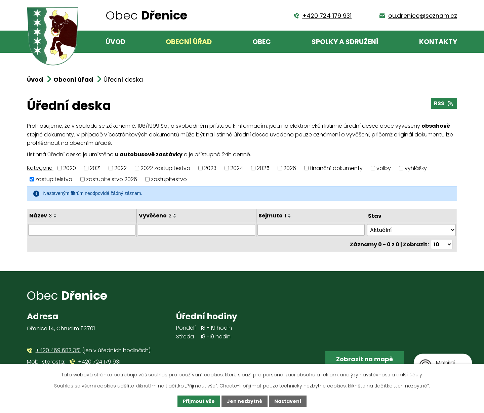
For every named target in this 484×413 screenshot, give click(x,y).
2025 (263, 168)
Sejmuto (272, 215)
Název (40, 215)
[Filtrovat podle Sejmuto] (311, 230)
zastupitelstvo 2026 (111, 179)
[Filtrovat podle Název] (81, 230)
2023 (210, 168)
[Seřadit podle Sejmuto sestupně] (289, 217)
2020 (69, 168)
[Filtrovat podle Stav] (411, 230)
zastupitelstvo (53, 179)
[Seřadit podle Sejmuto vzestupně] (289, 214)
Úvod (115, 41)
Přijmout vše (199, 401)
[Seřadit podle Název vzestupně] (55, 214)
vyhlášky (416, 168)
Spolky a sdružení (345, 41)
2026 (289, 168)
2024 (236, 168)
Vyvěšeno (155, 215)
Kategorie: (40, 168)
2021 (95, 168)
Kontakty (438, 41)
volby (383, 168)
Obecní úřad (189, 41)
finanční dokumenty (336, 168)
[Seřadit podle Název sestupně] (55, 217)
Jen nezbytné (244, 401)
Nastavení (287, 401)
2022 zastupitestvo (165, 168)
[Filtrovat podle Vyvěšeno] (196, 230)
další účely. (409, 374)
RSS (444, 103)
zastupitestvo (169, 179)
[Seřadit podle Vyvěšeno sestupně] (175, 217)
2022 (120, 168)
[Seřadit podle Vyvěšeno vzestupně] (175, 214)
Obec (261, 41)
